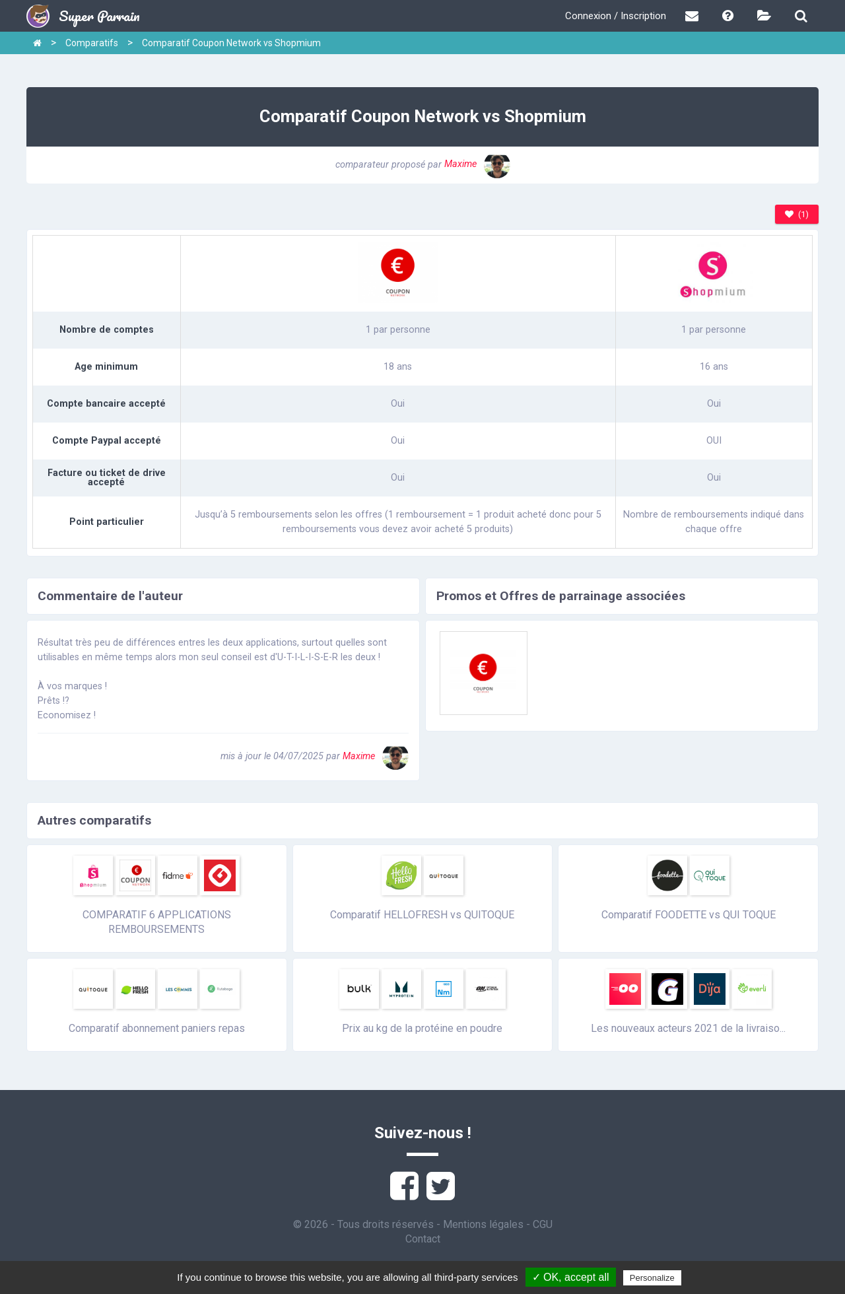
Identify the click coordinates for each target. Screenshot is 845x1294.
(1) (797, 214)
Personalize (652, 1278)
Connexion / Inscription (615, 16)
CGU (543, 1224)
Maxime (477, 164)
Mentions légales (483, 1224)
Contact (422, 1239)
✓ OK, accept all (570, 1277)
